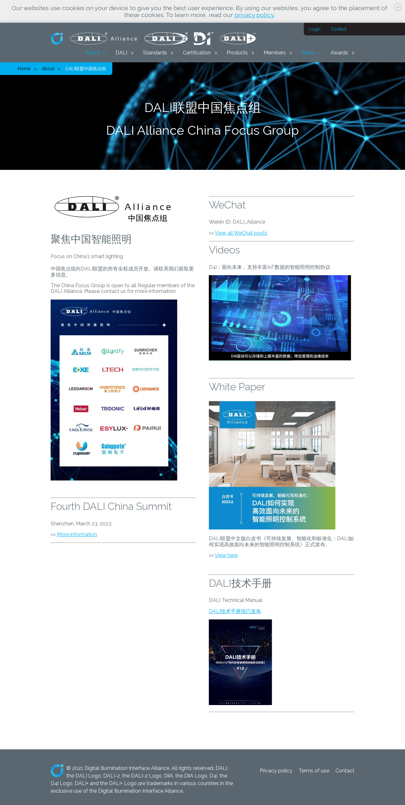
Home (24, 68)
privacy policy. (254, 14)
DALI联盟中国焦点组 (85, 68)
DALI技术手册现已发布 (235, 611)
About (92, 53)
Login (315, 29)
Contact (338, 29)
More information (77, 534)
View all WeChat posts (241, 233)
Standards (155, 53)
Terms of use (314, 771)
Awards (339, 53)
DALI (121, 53)
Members (275, 53)
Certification (197, 53)
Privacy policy (276, 771)
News (308, 53)
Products (237, 53)
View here (226, 555)
